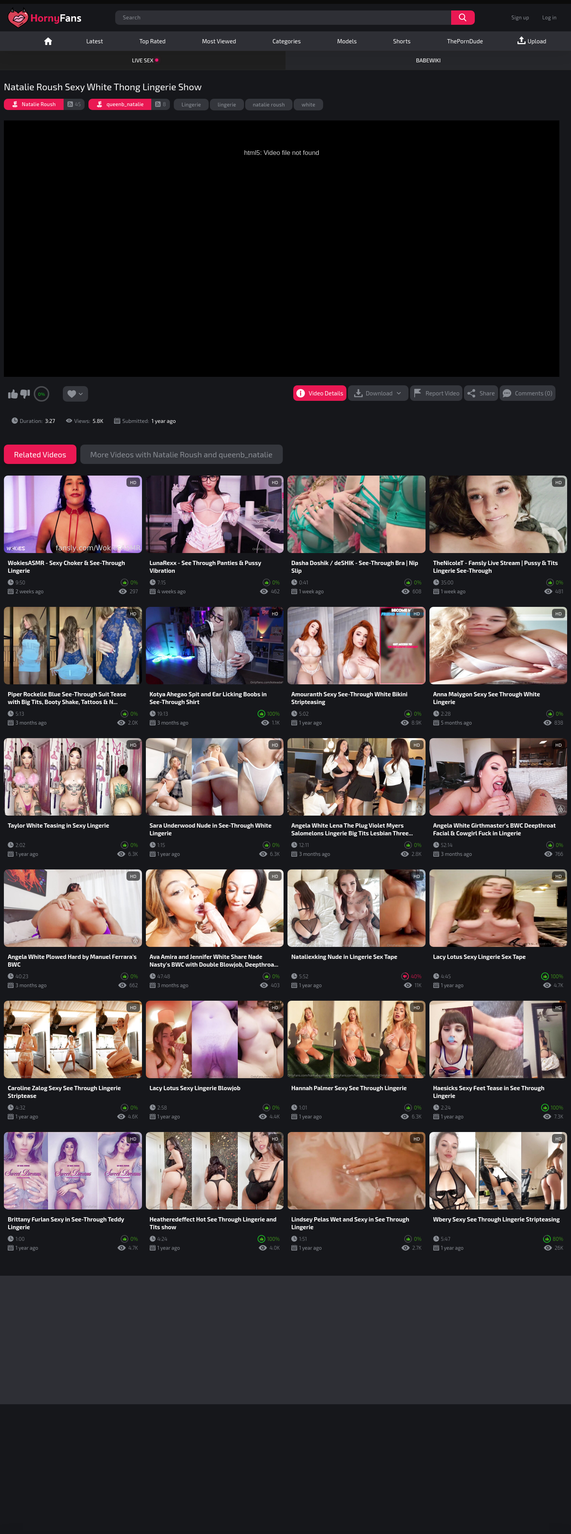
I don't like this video (25, 394)
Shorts (401, 41)
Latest (94, 41)
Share (487, 393)
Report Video (442, 393)
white (308, 104)
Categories (286, 41)
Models (346, 41)
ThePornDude (465, 41)
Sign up (520, 17)
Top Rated (152, 41)
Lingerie (191, 104)
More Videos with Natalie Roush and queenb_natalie (181, 454)
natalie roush (269, 104)
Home (48, 41)
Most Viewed (219, 41)
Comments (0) (533, 393)
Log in (549, 17)
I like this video (13, 394)
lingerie (227, 104)
